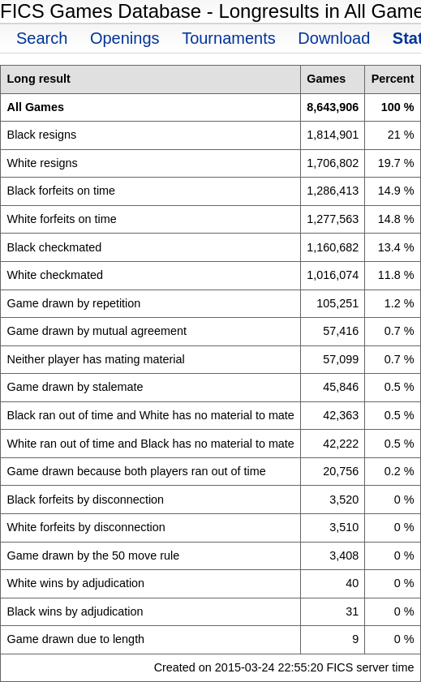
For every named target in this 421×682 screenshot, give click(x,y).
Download (334, 38)
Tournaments (229, 38)
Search (41, 38)
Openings (125, 38)
